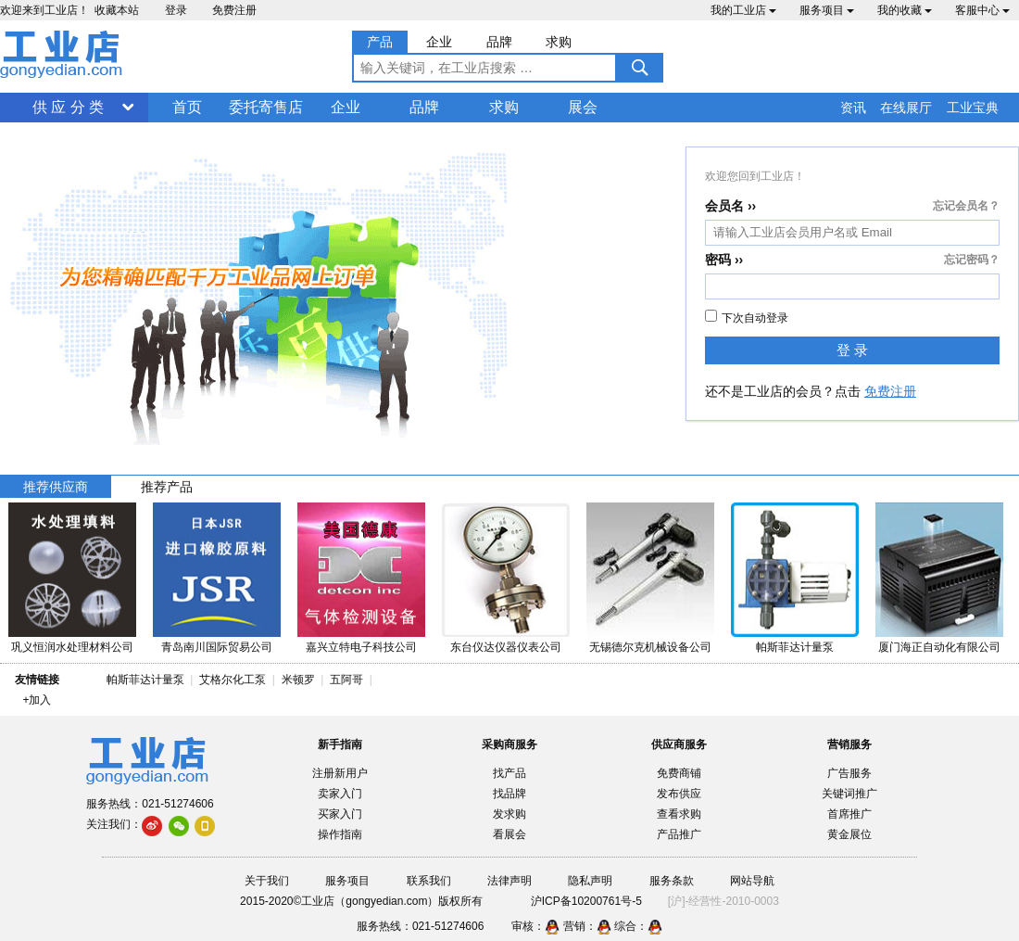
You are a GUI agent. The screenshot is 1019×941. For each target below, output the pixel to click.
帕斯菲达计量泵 (795, 647)
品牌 (424, 107)
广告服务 (849, 773)
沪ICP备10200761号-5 (586, 901)
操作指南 (340, 834)
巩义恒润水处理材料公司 (72, 647)
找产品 (509, 773)
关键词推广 (849, 793)
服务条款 (671, 880)
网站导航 (752, 880)
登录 (176, 10)
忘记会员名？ (966, 205)
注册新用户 (340, 773)
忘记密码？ (972, 259)
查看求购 (679, 813)
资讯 (853, 107)
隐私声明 (590, 880)
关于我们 (267, 880)
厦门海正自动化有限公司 (939, 647)
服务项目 (826, 10)
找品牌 (509, 793)
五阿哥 (346, 679)
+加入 (36, 699)
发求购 (509, 813)
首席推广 (849, 813)
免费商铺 (679, 773)
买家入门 (340, 813)
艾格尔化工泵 (232, 679)
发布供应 (679, 793)
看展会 (509, 834)
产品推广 (679, 834)
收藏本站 (116, 10)
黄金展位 (849, 834)
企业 (345, 107)
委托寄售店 (266, 107)
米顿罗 (301, 679)
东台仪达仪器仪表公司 (505, 647)
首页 (187, 107)
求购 (504, 107)
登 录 (852, 350)
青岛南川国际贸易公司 (216, 647)
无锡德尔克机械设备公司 (650, 647)
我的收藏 (904, 10)
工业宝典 (973, 107)
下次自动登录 (746, 317)
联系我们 (429, 880)
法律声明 (509, 880)
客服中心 (982, 10)
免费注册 (234, 10)
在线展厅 (906, 107)
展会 (583, 107)
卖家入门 (340, 793)
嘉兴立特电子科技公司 (361, 647)
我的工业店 (743, 10)
